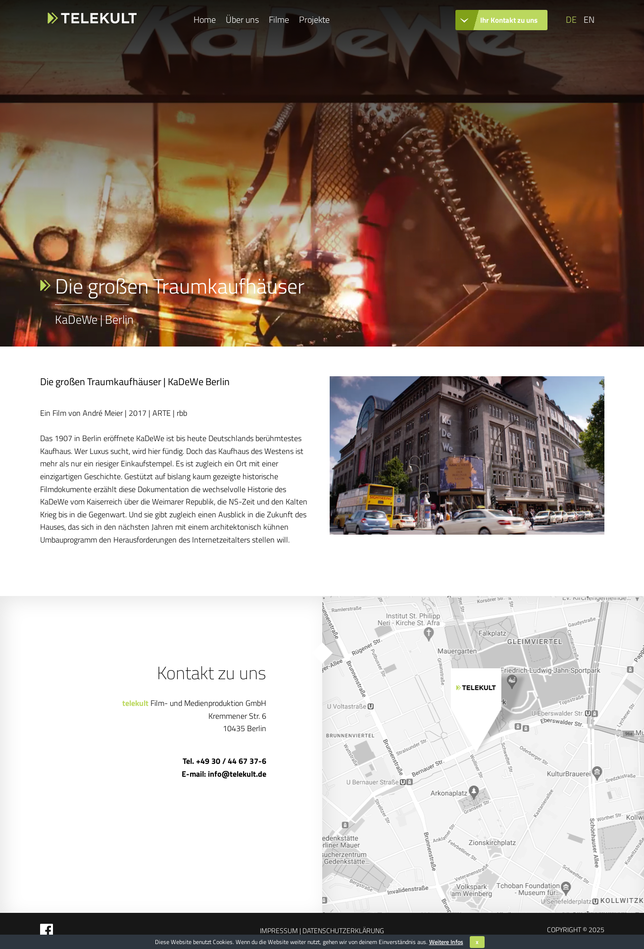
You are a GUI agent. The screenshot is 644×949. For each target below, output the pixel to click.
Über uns (242, 19)
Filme (279, 19)
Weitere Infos (446, 942)
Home (205, 19)
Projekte (314, 19)
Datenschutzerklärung (342, 930)
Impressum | (280, 930)
